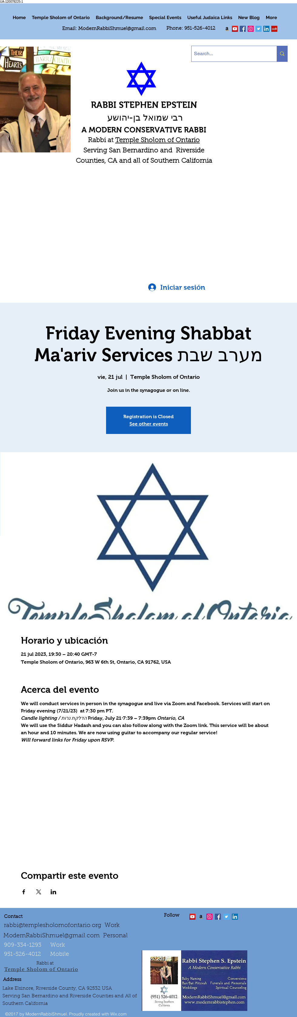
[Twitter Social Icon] (258, 29)
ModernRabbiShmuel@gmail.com (117, 28)
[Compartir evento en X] (39, 891)
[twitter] (235, 29)
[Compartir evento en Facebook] (24, 891)
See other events (148, 423)
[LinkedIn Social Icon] (266, 29)
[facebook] (243, 29)
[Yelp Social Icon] (274, 29)
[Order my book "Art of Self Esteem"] (227, 29)
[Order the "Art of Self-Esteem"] (201, 917)
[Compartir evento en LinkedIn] (53, 891)
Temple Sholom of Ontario (157, 140)
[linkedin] (251, 29)
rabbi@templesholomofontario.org (52, 925)
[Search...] (229, 54)
